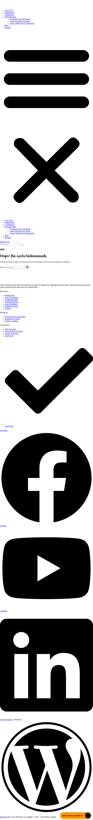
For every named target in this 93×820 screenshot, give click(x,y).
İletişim (8, 28)
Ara (1, 267)
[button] (46, 124)
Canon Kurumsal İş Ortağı (20, 21)
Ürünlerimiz (9, 15)
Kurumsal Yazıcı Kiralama (20, 19)
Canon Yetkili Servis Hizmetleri (22, 23)
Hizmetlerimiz (10, 17)
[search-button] (23, 244)
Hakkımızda (9, 12)
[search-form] (10, 244)
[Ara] (27, 267)
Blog (7, 26)
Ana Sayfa (9, 10)
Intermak (3, 817)
